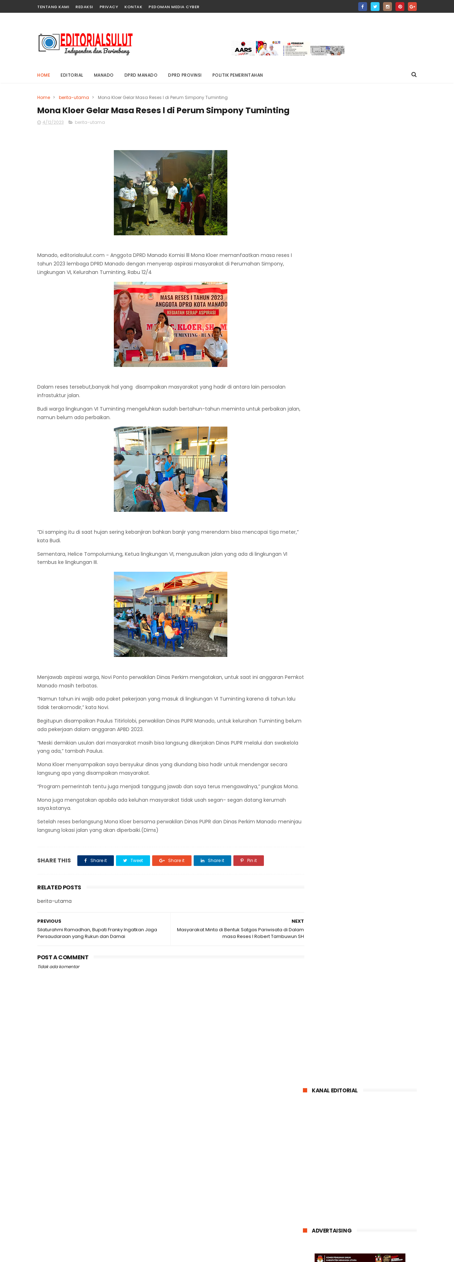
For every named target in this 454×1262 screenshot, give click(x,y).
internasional (321, 934)
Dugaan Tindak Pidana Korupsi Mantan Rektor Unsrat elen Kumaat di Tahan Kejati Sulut (378, 712)
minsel (314, 947)
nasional (362, 947)
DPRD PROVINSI (185, 75)
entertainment (377, 921)
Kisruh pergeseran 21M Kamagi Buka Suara (369, 672)
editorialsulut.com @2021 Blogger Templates (90, 1253)
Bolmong (317, 921)
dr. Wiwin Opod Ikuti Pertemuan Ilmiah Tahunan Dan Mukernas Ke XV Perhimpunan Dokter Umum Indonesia (357, 753)
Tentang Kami (53, 7)
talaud (371, 961)
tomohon (398, 961)
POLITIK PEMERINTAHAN (237, 75)
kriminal (353, 934)
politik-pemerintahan (330, 961)
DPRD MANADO (141, 75)
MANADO (104, 75)
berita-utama (74, 97)
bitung (343, 921)
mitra (337, 947)
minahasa (383, 934)
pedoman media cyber (174, 7)
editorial (72, 75)
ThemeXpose (184, 1253)
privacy (109, 7)
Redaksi (84, 7)
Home (43, 75)
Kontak (133, 7)
